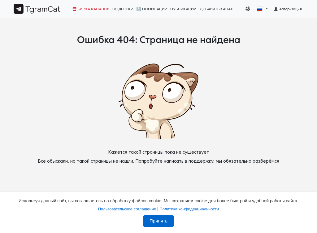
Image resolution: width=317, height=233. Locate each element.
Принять (158, 220)
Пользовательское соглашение (127, 209)
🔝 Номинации (152, 9)
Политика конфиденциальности (189, 209)
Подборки (122, 9)
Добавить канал (216, 9)
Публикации (183, 9)
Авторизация (288, 9)
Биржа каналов (90, 9)
